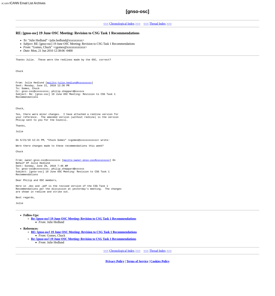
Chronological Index (121, 23)
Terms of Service (137, 291)
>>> (137, 23)
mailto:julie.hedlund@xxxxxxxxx (69, 87)
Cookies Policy (160, 291)
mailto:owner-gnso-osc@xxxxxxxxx (86, 180)
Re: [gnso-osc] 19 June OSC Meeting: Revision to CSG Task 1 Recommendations (83, 248)
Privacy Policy (115, 291)
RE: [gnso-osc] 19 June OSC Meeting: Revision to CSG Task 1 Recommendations (84, 261)
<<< (105, 23)
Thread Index (157, 23)
